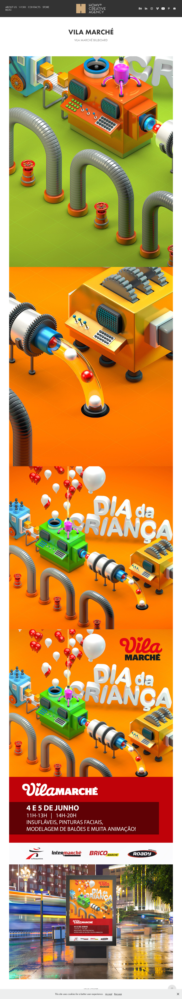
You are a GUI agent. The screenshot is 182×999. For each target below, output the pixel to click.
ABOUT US (11, 7)
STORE (46, 7)
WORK (22, 7)
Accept (108, 994)
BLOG (8, 9)
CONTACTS (34, 7)
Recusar (118, 994)
